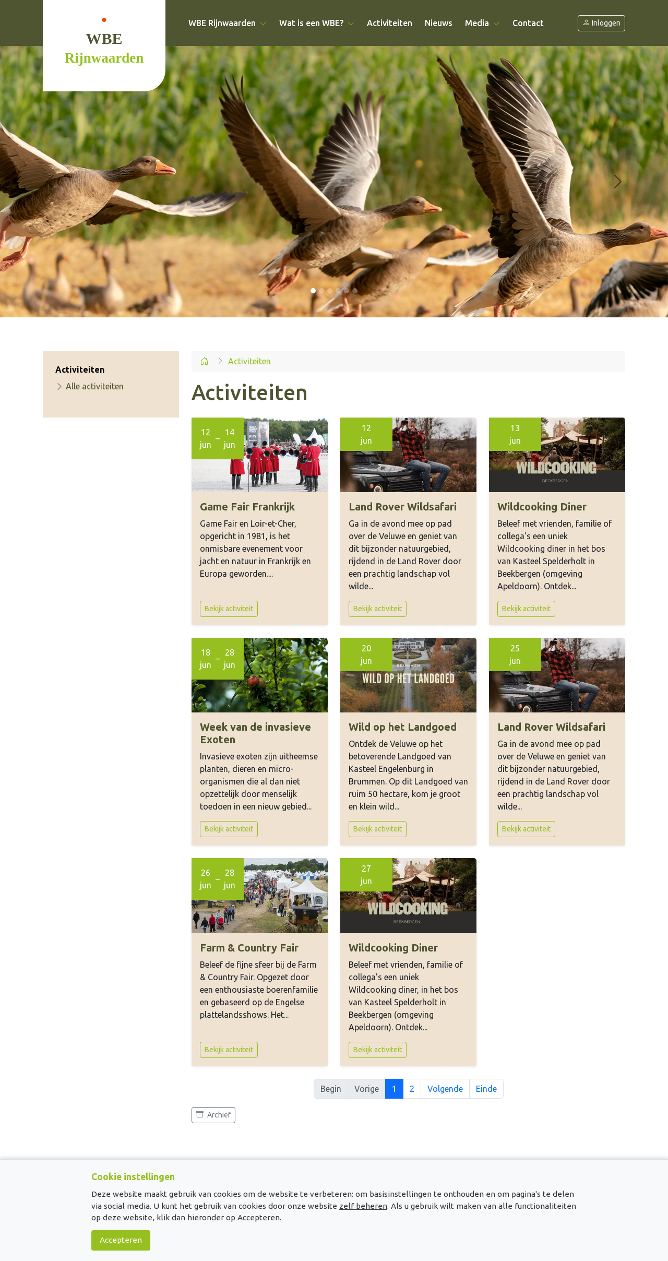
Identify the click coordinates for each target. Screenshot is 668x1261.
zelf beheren (363, 1205)
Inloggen (601, 23)
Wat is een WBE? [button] (316, 23)
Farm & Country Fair (249, 948)
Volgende (445, 1088)
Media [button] (482, 23)
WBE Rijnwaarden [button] (227, 23)
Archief (213, 1115)
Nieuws (438, 23)
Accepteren (121, 1239)
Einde (486, 1088)
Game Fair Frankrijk (247, 507)
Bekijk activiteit (229, 608)
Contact (528, 23)
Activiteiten (389, 23)
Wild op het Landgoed (403, 727)
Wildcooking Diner (542, 507)
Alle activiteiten (89, 386)
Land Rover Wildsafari (403, 507)
